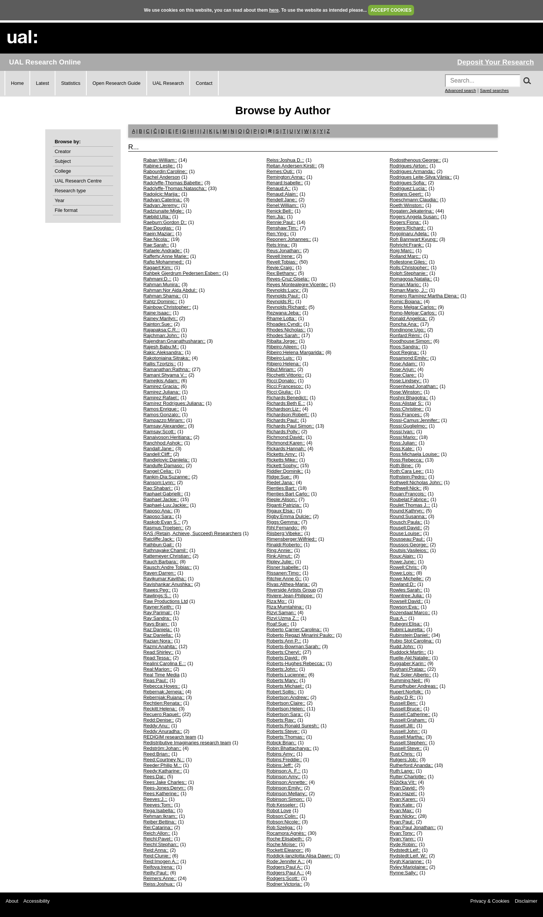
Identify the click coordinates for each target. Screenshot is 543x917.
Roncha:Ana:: (404, 324)
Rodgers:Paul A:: (285, 867)
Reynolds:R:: (280, 301)
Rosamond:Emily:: (409, 358)
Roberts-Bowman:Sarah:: (294, 646)
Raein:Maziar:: (159, 233)
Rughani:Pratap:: (408, 669)
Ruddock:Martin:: (408, 652)
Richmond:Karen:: (286, 443)
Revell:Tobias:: (282, 262)
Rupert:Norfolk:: (406, 692)
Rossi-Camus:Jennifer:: (415, 420)
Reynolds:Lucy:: (284, 290)
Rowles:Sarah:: (406, 590)
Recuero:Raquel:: (162, 714)
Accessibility (36, 901)
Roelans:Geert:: (406, 194)
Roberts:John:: (282, 669)
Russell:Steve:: (406, 748)
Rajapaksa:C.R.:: (161, 330)
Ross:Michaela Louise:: (414, 454)
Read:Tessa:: (157, 658)
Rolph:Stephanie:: (409, 273)
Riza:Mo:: (277, 601)
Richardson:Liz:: (284, 409)
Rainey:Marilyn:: (160, 318)
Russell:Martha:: (407, 737)
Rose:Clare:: (403, 375)
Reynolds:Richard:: (287, 307)
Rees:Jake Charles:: (165, 782)
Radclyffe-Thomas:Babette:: (173, 183)
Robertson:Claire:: (286, 703)
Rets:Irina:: (278, 245)
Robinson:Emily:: (285, 788)
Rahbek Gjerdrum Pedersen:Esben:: (182, 273)
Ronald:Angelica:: (408, 318)
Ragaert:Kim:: (158, 267)
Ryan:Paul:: (402, 822)
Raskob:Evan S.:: (162, 522)
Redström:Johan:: (162, 748)
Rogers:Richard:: (408, 228)
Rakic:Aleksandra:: (163, 352)
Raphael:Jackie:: (161, 499)
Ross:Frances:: (406, 414)
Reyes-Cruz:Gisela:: (288, 279)
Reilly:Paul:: (156, 873)
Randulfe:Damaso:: (164, 465)
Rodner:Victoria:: (284, 884)
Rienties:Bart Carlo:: (288, 494)
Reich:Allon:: (156, 833)
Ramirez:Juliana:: (162, 392)
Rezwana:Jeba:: (284, 313)
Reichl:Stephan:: (161, 844)
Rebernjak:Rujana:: (164, 697)
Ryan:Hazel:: (403, 793)
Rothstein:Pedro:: (408, 477)
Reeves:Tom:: (158, 805)
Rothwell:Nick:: (406, 488)
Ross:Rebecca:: (406, 460)
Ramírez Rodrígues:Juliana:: (173, 403)
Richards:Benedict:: (287, 397)
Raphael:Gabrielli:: (163, 494)
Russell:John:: (405, 731)
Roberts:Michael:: (285, 686)
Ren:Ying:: (278, 233)
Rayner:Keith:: (158, 607)
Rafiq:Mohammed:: (163, 262)
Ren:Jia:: (276, 216)
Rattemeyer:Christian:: (167, 556)
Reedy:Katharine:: (162, 771)
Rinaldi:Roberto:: (284, 544)
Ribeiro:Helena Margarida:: (295, 352)
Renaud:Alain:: (282, 194)
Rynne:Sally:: (404, 873)
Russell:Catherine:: (410, 714)
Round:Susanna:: (408, 516)
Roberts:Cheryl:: (284, 652)
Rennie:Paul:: (281, 222)
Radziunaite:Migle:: (163, 211)
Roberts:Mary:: (282, 680)
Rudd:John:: (403, 646)
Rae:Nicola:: (156, 239)
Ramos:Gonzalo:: (162, 414)
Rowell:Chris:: (404, 567)
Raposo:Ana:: (158, 511)
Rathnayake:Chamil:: (165, 550)
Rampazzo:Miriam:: (164, 420)
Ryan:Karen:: (404, 799)
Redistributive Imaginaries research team (187, 742)
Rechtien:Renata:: (162, 703)
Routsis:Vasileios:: (409, 550)
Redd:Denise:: (158, 720)
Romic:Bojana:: (406, 301)
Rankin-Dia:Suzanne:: (166, 477)
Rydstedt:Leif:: (405, 850)
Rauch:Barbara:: (160, 561)
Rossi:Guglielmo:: (408, 426)
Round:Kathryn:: (407, 511)
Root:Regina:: (404, 352)
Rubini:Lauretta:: (407, 629)
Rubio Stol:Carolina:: (412, 641)
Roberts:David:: (283, 658)
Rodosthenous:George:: (415, 160)
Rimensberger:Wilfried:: (292, 539)
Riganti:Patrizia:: (284, 505)
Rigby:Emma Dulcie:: (289, 516)
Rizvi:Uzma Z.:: (283, 618)
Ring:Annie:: (280, 550)
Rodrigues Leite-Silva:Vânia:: (421, 177)
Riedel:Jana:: (281, 482)
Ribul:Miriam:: (281, 369)
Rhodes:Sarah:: (283, 335)
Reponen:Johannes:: (289, 239)
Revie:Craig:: (281, 267)
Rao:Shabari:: (158, 488)
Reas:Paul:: (155, 680)
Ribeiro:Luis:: (281, 358)
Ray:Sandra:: (157, 618)
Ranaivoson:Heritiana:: (167, 437)
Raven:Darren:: (159, 573)
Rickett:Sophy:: (283, 465)
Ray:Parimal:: (157, 612)
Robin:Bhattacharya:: (289, 748)
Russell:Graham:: (408, 720)
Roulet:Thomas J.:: (410, 505)
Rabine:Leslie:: (159, 166)
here (274, 10)
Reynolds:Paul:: (284, 296)
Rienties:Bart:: (282, 488)
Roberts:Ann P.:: (284, 641)
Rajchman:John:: (161, 335)
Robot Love (279, 810)
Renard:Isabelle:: (285, 183)
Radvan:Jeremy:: (161, 205)
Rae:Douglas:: (158, 228)
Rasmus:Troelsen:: (163, 528)
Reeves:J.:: (155, 799)
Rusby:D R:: (403, 697)
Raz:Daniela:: (157, 629)
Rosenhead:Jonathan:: (414, 386)
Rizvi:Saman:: (281, 612)
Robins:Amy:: (281, 754)
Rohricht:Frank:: (407, 245)
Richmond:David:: (286, 437)
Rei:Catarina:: (158, 827)
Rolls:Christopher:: (409, 267)
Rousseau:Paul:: (407, 539)
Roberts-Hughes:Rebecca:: (296, 663)
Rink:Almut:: (280, 556)
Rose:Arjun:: (403, 369)
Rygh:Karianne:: (407, 861)
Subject (63, 161)
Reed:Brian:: (156, 754)
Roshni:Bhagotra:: (409, 397)
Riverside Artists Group (291, 590)
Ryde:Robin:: (403, 844)
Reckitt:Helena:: (160, 709)
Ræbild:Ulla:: (157, 216)
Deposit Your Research (495, 62)
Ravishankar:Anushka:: (168, 584)
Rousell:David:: (406, 528)
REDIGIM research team (169, 737)
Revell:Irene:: (281, 256)
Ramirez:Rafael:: (161, 397)
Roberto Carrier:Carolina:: (294, 629)
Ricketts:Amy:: (282, 454)
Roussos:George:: (409, 544)
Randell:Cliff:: (157, 454)
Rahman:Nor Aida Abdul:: (170, 290)
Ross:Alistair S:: (406, 403)
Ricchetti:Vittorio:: (285, 375)
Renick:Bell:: (280, 211)
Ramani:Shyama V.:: (165, 375)
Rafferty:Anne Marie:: (166, 256)
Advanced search (460, 90)
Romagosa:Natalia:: (411, 279)
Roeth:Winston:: (407, 205)
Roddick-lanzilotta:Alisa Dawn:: (300, 856)
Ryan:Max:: (402, 810)
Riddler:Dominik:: (285, 471)
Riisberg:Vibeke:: (285, 533)
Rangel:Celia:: (158, 471)
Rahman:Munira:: (161, 284)
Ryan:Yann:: (403, 839)
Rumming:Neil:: (406, 680)
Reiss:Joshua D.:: (285, 160)
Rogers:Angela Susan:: (414, 216)
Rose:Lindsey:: (406, 380)
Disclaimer (526, 901)
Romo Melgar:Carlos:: (413, 307)
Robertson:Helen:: (286, 709)
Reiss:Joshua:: (159, 884)
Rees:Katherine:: (161, 793)
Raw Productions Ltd (165, 601)
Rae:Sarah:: (156, 245)
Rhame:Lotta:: (282, 318)
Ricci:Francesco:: (285, 386)
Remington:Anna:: (286, 177)
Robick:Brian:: (282, 742)
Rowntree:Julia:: (407, 595)
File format (66, 210)
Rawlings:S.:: (157, 595)
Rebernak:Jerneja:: (163, 692)
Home (17, 83)
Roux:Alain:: (403, 556)
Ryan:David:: (403, 788)
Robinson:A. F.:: (284, 771)
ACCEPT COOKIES (391, 10)
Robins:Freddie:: (284, 759)
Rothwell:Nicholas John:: (416, 482)
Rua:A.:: (398, 618)
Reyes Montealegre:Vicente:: (297, 284)
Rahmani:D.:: (157, 279)
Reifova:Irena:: (159, 867)
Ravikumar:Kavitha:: (165, 578)
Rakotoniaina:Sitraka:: (166, 358)
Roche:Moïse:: (282, 844)
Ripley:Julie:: (280, 561)
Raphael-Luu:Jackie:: (166, 505)
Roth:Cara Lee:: (406, 471)
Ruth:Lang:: (402, 771)
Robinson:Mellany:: (287, 793)
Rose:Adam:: (403, 363)
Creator (63, 151)
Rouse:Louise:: (406, 533)
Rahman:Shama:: (162, 296)
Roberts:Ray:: (281, 720)
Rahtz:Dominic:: (160, 301)
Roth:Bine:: (401, 465)
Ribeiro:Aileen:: (283, 347)
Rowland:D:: (403, 584)
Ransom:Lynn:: (159, 482)
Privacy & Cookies (489, 901)
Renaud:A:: (279, 188)
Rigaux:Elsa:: (281, 511)
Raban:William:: (160, 160)
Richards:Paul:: (283, 420)
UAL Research (168, 83)
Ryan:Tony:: (402, 833)
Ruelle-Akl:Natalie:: (410, 658)
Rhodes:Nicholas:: (286, 330)
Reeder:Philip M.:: (162, 765)
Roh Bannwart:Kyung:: (414, 239)
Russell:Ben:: (404, 703)
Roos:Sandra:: (405, 347)
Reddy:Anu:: (156, 725)
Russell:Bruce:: (406, 709)
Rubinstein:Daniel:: (410, 635)
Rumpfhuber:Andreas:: (414, 686)
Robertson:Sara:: (285, 714)
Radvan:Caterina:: (162, 199)
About (12, 901)
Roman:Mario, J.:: (409, 290)
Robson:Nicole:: (284, 822)
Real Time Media (161, 675)
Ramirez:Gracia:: (161, 386)
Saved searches (494, 90)
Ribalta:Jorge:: (282, 341)
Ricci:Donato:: (282, 380)
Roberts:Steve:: (283, 731)
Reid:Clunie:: (157, 856)
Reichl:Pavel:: (158, 839)
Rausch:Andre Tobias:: (167, 567)
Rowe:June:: (403, 561)
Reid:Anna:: (156, 850)
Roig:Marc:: (402, 250)
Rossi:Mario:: (404, 437)
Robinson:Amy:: (284, 776)
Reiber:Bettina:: (159, 822)
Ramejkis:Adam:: (161, 380)
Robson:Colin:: (282, 816)
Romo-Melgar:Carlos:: (413, 313)
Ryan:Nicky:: (403, 816)
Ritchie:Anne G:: (284, 578)
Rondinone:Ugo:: (408, 330)
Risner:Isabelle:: (284, 567)
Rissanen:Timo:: (284, 573)
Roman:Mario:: (405, 284)
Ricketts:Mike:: (282, 460)
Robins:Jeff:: (280, 765)
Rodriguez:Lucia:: (408, 188)
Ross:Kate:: (402, 448)
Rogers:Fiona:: (405, 222)
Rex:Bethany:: (282, 273)
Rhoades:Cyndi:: (284, 324)
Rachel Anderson (161, 177)
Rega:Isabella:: (159, 810)
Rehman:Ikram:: (160, 816)
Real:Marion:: (157, 669)
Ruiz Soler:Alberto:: (410, 675)
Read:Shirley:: (158, 652)
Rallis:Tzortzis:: (159, 363)
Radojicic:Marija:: (161, 194)
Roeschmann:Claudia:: (414, 199)
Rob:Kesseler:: (282, 805)
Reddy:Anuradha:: (162, 731)
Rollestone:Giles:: (408, 262)
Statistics (70, 83)
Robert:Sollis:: (282, 692)
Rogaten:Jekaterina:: (412, 211)
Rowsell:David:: (406, 601)
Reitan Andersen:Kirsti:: (292, 166)
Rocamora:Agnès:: (287, 833)
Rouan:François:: (408, 494)
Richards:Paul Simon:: (290, 426)
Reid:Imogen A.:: (161, 861)
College (63, 171)
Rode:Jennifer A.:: (286, 861)
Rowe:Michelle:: (406, 578)
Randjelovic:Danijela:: (166, 460)
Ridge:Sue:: (279, 477)
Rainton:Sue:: (158, 324)
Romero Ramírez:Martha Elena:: (424, 296)
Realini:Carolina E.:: (164, 663)
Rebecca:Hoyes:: (161, 686)
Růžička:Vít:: (403, 782)
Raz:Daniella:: (158, 635)
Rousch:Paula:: (406, 522)
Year (59, 200)
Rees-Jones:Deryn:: (164, 788)
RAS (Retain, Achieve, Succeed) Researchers (192, 533)
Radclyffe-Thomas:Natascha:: (175, 188)
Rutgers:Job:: (404, 759)
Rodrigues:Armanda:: (412, 171)
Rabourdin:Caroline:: (165, 171)
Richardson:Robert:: (288, 414)
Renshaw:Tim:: (283, 228)
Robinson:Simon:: (286, 799)
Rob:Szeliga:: (281, 827)
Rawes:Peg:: (157, 590)
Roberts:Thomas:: (286, 737)
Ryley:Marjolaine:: (409, 867)
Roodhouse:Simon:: (411, 341)
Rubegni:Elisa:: (406, 624)
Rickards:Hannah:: (286, 448)
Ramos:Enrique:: (161, 409)
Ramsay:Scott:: (159, 431)
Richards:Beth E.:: (286, 403)
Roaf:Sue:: (278, 624)
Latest (42, 83)
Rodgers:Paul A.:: (285, 873)
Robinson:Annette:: (287, 782)
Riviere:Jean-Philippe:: (291, 595)
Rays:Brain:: (156, 624)
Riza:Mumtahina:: (285, 607)
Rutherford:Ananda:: (411, 765)
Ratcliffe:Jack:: (159, 539)
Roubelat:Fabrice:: (409, 499)
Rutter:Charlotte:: (408, 776)
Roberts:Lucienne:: (287, 675)
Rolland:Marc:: (405, 256)
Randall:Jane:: (158, 448)
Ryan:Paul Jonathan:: (413, 827)
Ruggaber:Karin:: (408, 663)
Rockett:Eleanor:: (285, 850)
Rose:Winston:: (406, 392)
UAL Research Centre (78, 181)
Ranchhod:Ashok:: (163, 443)
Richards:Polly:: (283, 431)
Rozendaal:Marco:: (410, 612)
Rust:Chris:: (402, 754)
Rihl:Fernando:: (283, 528)
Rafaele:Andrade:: (162, 250)
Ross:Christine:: (406, 409)
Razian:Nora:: (158, 641)
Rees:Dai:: (154, 776)
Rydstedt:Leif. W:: (409, 856)
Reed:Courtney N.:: (164, 759)
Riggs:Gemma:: (283, 522)
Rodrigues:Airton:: (409, 166)
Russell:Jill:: (402, 725)
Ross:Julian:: (403, 443)
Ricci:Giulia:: (280, 392)
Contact (204, 83)
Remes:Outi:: (281, 171)
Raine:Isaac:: (157, 313)
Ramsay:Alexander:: (165, 426)
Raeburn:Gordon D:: (165, 222)
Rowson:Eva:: (404, 607)
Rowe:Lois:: (402, 573)
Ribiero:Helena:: (284, 363)
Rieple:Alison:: (282, 499)
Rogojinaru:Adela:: (409, 233)
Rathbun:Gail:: (158, 544)
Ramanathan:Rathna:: (166, 369)
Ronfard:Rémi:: (406, 335)
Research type (70, 190)
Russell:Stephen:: (408, 742)
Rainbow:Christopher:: (167, 307)
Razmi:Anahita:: (160, 646)
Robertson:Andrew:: (288, 697)
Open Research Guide (116, 83)
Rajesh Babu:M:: (161, 347)
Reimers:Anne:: (159, 878)
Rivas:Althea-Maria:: (288, 584)
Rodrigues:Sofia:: (408, 183)
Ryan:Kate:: (402, 805)
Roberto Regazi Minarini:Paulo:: (301, 635)
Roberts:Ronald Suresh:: (293, 725)
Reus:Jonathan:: (284, 250)
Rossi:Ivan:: (402, 431)
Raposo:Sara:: (158, 516)
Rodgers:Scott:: (283, 878)
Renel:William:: (283, 205)
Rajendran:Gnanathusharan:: (174, 341)
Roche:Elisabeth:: (285, 839)
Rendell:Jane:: (282, 199)
